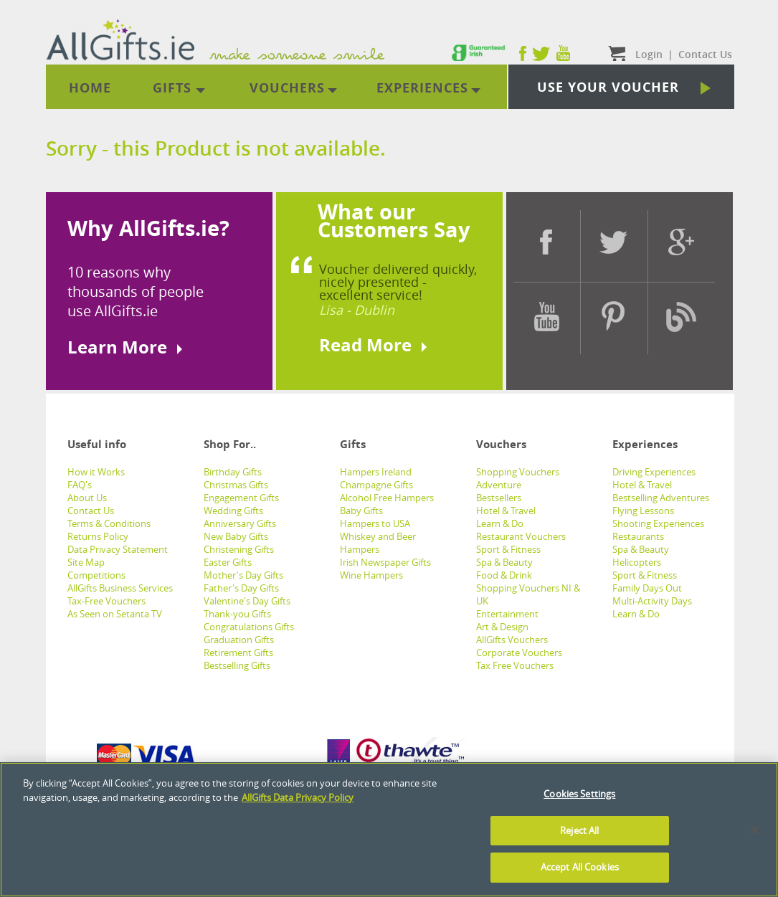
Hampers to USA (375, 523)
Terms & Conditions (109, 523)
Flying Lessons (643, 510)
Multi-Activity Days (652, 600)
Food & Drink (504, 575)
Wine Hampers (371, 575)
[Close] (755, 829)
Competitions (96, 575)
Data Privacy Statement (117, 549)
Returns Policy (97, 536)
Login (649, 54)
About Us (87, 497)
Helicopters (636, 562)
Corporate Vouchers (519, 652)
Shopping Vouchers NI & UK (528, 594)
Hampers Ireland (376, 471)
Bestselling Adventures (660, 497)
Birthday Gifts (233, 471)
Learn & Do (499, 523)
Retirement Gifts (238, 652)
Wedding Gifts (233, 510)
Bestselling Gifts (237, 665)
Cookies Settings (579, 793)
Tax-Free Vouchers (106, 600)
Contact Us (90, 510)
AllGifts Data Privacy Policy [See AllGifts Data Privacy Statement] (298, 797)
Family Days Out (647, 588)
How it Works (96, 471)
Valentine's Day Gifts (247, 600)
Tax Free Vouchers (515, 665)
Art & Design (502, 626)
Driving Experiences (654, 471)
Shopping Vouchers (517, 471)
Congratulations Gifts (249, 626)
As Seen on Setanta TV (114, 613)
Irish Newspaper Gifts (385, 562)
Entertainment (507, 613)
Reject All (579, 830)
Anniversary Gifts (240, 523)
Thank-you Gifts (237, 613)
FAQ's (79, 484)
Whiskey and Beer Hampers (378, 543)
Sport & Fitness (508, 549)
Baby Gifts (361, 510)
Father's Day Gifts (241, 588)
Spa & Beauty (504, 562)
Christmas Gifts (236, 484)
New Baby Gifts (236, 536)
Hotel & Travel (506, 510)
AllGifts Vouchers (512, 639)
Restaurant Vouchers (521, 536)
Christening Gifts (239, 549)
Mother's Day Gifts (243, 575)
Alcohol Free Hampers (387, 497)
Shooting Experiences (658, 523)
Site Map (86, 562)
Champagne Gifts (376, 484)
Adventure (498, 484)
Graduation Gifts (239, 639)
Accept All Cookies (580, 866)
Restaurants (638, 536)
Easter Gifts (228, 562)
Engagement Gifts (241, 497)
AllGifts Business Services (120, 588)
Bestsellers (498, 497)
